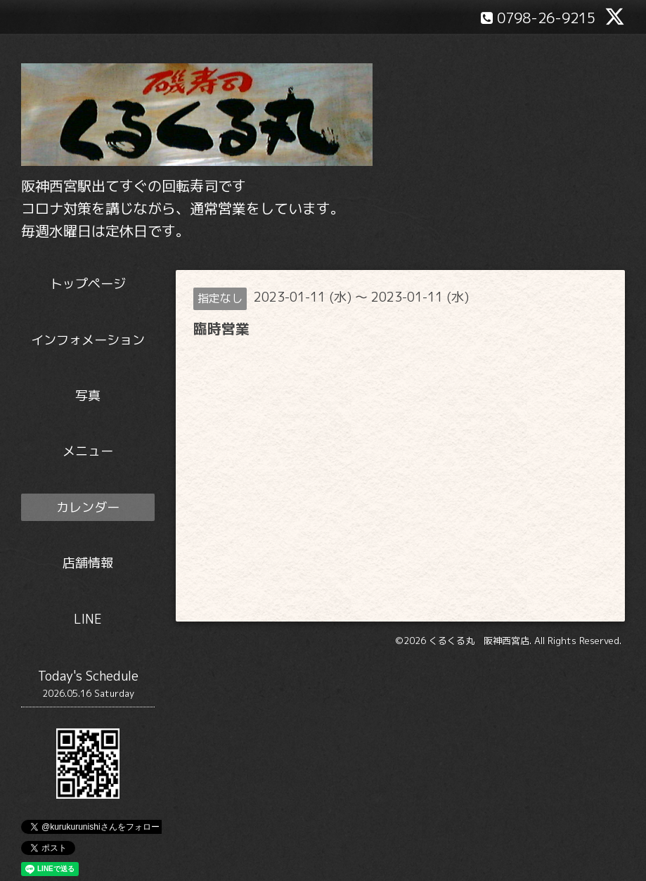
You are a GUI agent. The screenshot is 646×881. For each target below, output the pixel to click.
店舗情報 (88, 563)
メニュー (88, 451)
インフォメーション (88, 340)
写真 (88, 395)
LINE (88, 619)
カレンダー (87, 507)
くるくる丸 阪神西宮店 (479, 640)
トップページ (88, 283)
